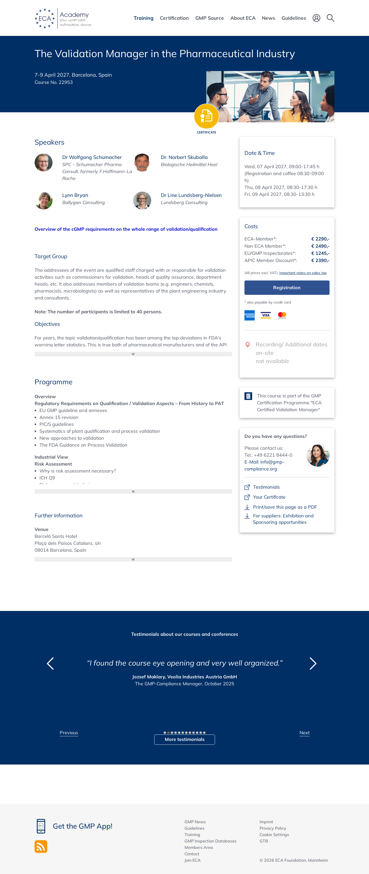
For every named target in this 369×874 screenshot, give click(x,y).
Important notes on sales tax (302, 272)
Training (192, 834)
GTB (264, 840)
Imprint (266, 821)
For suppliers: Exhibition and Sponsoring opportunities (283, 519)
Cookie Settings (274, 834)
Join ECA (192, 860)
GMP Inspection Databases (210, 840)
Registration (287, 287)
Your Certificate (269, 497)
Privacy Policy (273, 828)
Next (305, 733)
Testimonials (266, 487)
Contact (191, 853)
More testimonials (184, 739)
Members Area (198, 847)
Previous (69, 733)
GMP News (195, 821)
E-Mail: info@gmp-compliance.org (264, 465)
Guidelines (194, 828)
